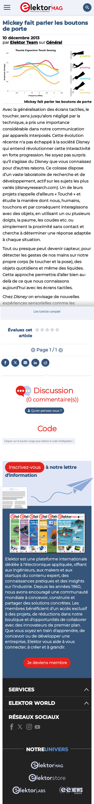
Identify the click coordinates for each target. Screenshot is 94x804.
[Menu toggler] (7, 7)
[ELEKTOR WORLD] (49, 703)
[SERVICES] (49, 689)
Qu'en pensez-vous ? (44, 411)
